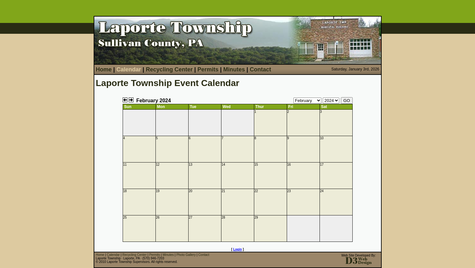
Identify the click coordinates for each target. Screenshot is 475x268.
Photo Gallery (186, 255)
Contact (260, 69)
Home (104, 69)
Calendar (129, 69)
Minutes (234, 69)
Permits (208, 69)
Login (237, 249)
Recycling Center (169, 69)
